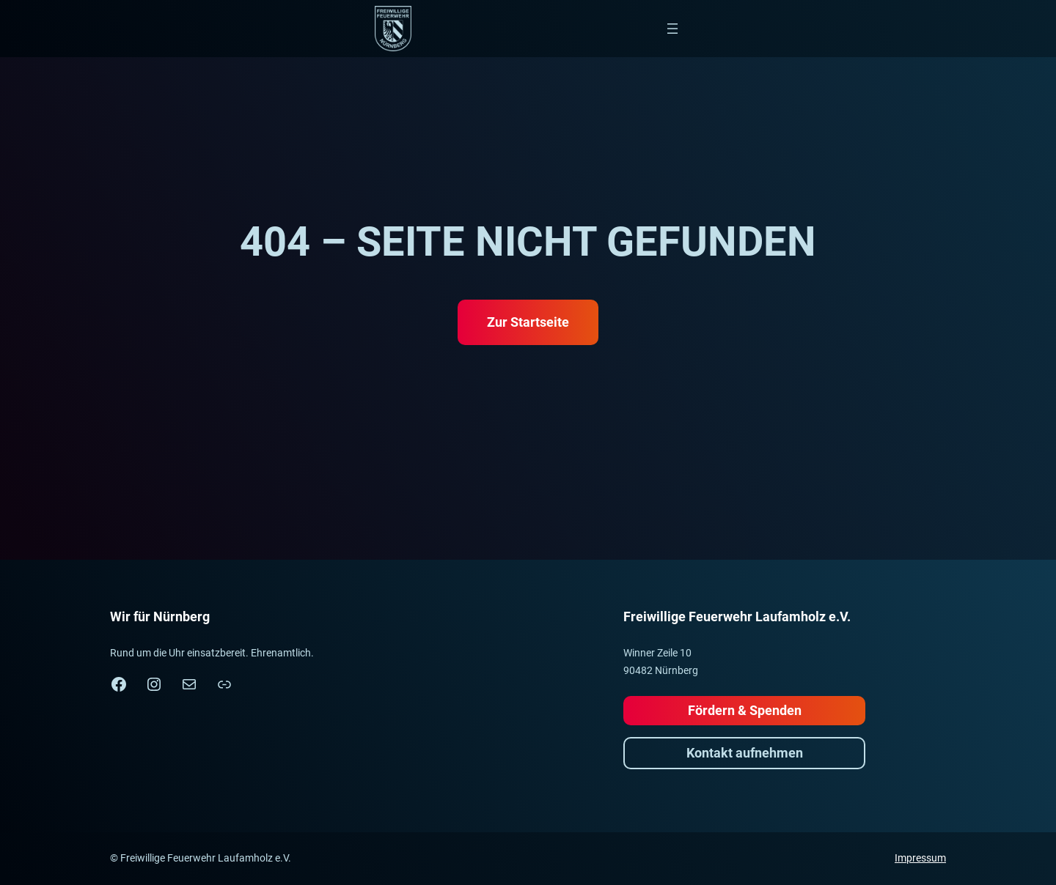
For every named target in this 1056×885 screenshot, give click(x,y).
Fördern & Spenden (745, 710)
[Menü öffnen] (672, 28)
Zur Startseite (528, 322)
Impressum (920, 858)
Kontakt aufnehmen (744, 752)
